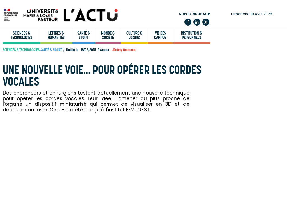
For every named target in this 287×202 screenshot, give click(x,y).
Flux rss (205, 22)
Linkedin (196, 22)
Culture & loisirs (134, 35)
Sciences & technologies (21, 35)
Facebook (187, 22)
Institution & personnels (191, 35)
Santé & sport (83, 35)
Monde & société (108, 35)
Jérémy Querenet (124, 49)
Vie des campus (160, 35)
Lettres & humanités (56, 35)
